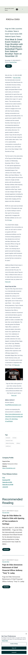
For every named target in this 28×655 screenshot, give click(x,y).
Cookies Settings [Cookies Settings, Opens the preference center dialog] (14, 644)
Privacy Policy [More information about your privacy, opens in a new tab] (5, 641)
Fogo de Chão (16, 77)
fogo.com (16, 365)
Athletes (18, 443)
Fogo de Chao (13, 62)
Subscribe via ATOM (7, 484)
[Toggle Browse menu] (22, 9)
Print (3, 477)
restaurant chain (9, 440)
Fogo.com (7, 281)
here (10, 220)
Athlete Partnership (10, 443)
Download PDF (6, 480)
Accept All (14, 652)
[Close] (26, 634)
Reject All (14, 648)
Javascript (5, 487)
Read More (6, 549)
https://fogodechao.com (8, 468)
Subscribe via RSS (7, 482)
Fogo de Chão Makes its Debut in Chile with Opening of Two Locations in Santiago (13, 520)
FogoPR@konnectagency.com (13, 405)
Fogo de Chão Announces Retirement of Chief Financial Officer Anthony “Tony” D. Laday (12, 569)
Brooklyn (14, 437)
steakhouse (8, 446)
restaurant (8, 437)
